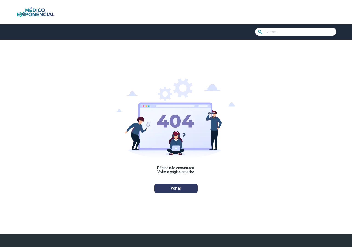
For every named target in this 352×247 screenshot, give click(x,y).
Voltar (176, 188)
